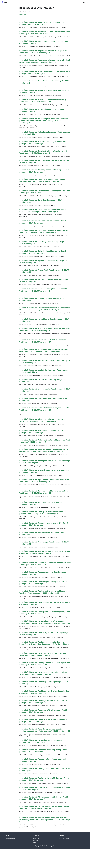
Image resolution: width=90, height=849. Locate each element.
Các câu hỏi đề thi (10, 838)
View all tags (22, 14)
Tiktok (35, 842)
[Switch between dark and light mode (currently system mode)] (88, 2)
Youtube (35, 840)
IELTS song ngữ (64, 838)
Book (84, 2)
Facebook (36, 838)
